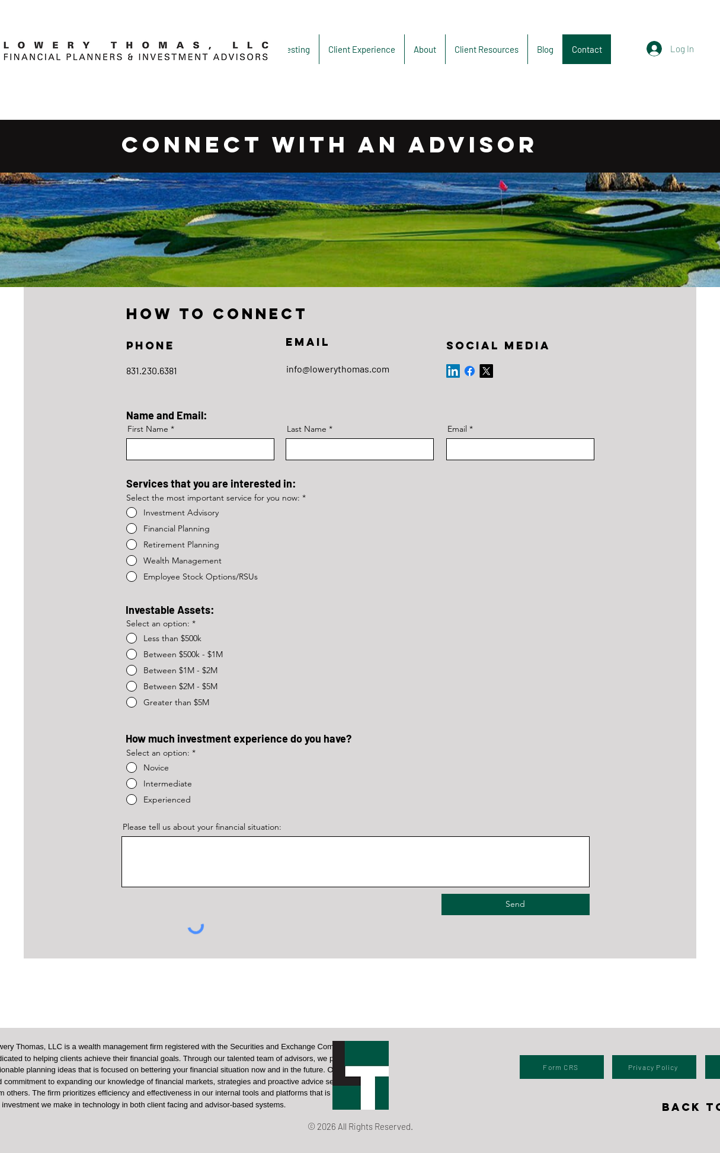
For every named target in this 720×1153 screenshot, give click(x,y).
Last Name (307, 429)
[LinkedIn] (453, 371)
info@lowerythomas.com (337, 368)
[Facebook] (469, 371)
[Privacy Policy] (654, 1067)
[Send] (515, 904)
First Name (147, 429)
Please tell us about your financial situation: (202, 827)
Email (457, 429)
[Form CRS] (562, 1067)
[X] (486, 371)
